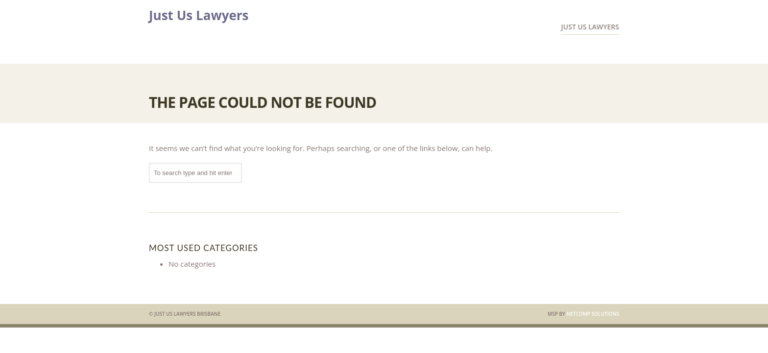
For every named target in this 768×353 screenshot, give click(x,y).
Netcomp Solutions (593, 313)
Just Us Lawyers (199, 15)
